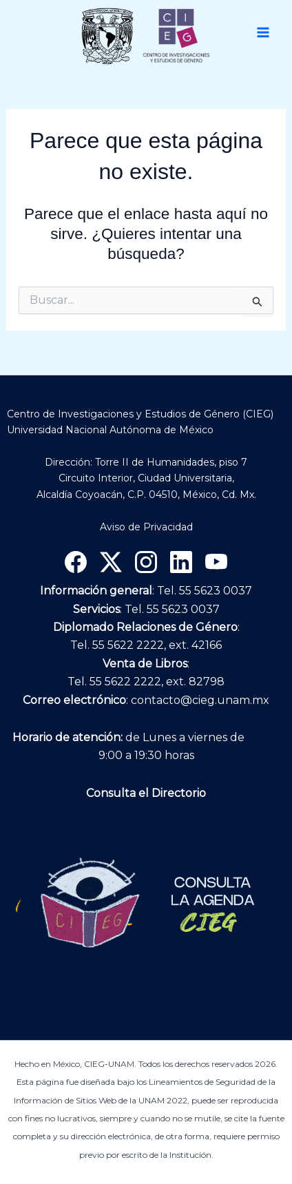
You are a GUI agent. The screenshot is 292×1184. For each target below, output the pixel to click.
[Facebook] (76, 562)
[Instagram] (146, 562)
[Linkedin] (181, 562)
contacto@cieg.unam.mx (200, 700)
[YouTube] (216, 562)
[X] (111, 562)
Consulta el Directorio (146, 793)
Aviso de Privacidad (146, 527)
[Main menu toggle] (263, 32)
